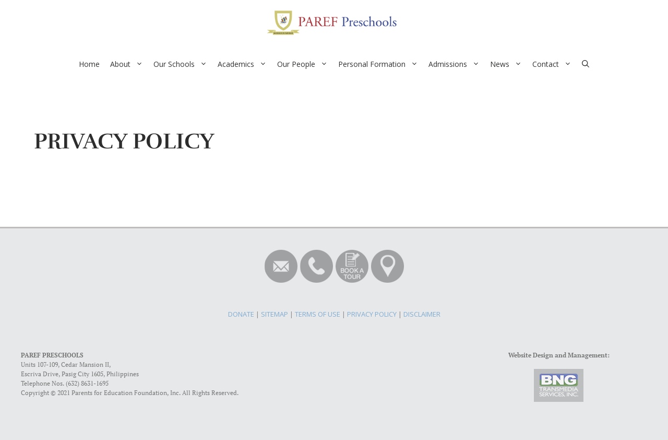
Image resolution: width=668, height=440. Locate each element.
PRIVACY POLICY (372, 314)
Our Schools (182, 64)
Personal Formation (380, 64)
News (508, 64)
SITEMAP (274, 314)
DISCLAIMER (421, 314)
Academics (245, 64)
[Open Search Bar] (585, 64)
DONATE (241, 314)
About (129, 64)
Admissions (456, 64)
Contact (554, 64)
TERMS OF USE (317, 314)
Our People (305, 64)
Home (89, 64)
